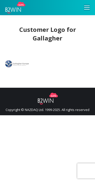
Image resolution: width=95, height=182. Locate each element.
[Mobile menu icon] (87, 8)
